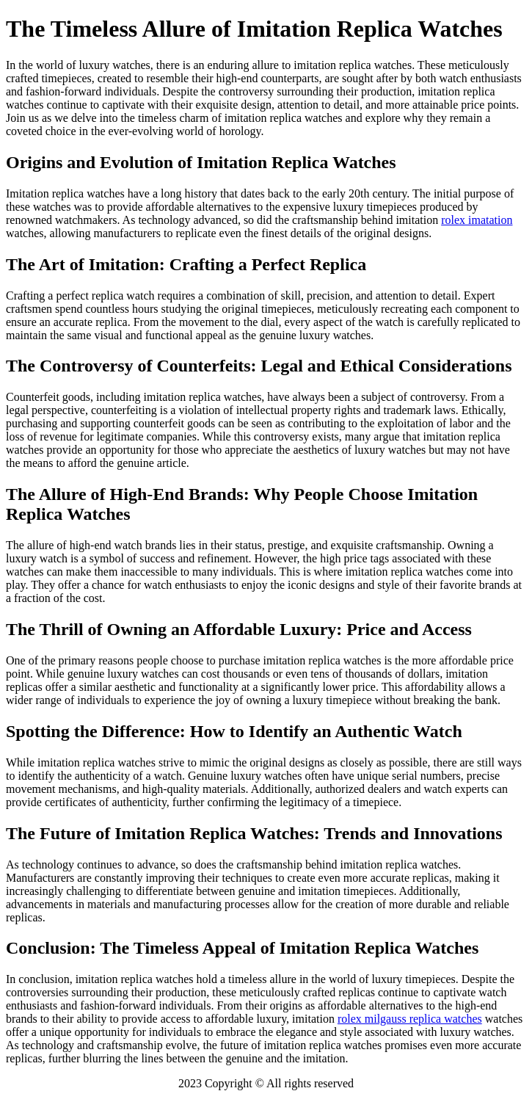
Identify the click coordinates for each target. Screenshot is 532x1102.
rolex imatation (476, 220)
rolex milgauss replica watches (410, 1018)
